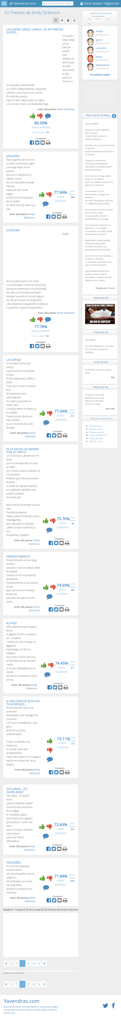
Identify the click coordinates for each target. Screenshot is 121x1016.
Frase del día (101, 362)
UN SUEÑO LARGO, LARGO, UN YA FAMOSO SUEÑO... (34, 30)
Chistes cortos (95, 426)
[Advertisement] (32, 58)
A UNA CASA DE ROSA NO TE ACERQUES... (23, 702)
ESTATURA (12, 230)
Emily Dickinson (66, 109)
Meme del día (101, 297)
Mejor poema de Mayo (98, 115)
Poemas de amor (97, 432)
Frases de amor (96, 438)
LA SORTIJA (13, 360)
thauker (111, 288)
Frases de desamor (98, 435)
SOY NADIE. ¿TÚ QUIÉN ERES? (16, 790)
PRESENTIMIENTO (18, 556)
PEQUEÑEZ (13, 862)
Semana (98, 18)
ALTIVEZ (11, 623)
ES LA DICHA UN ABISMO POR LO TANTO (22, 450)
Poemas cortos (96, 429)
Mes (107, 18)
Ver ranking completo (100, 74)
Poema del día (100, 387)
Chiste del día (101, 332)
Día (88, 18)
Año (89, 23)
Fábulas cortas (95, 441)
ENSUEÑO (13, 156)
